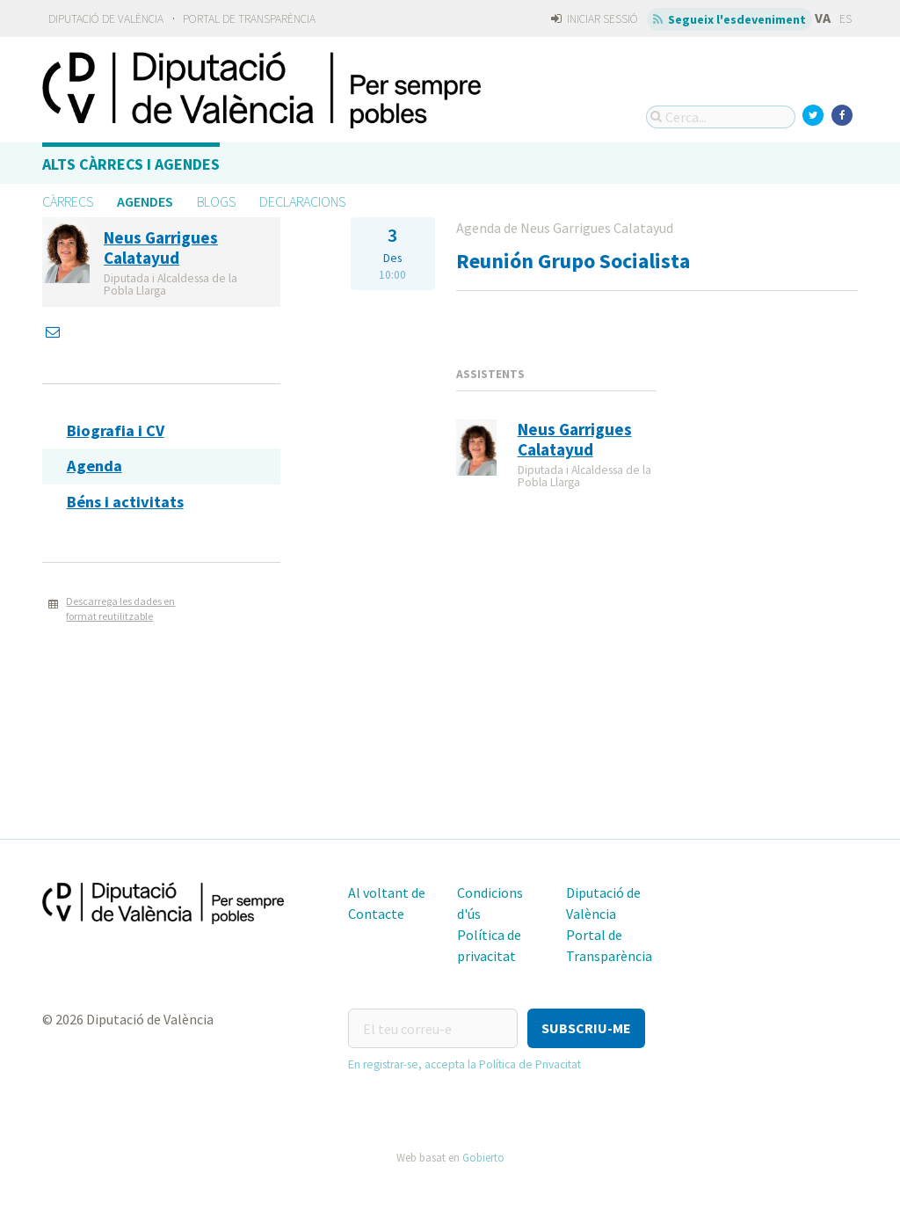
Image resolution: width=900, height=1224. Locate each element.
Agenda (94, 465)
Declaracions (302, 201)
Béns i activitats (125, 502)
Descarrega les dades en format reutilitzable (120, 608)
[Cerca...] (720, 117)
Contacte (376, 913)
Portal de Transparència (249, 18)
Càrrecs (67, 201)
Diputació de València (105, 18)
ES (845, 18)
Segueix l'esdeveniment (730, 19)
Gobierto (483, 1157)
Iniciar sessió (594, 18)
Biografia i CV (115, 430)
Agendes (145, 201)
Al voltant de (386, 892)
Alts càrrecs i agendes (131, 164)
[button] (586, 1028)
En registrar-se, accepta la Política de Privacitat (464, 1064)
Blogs (216, 201)
